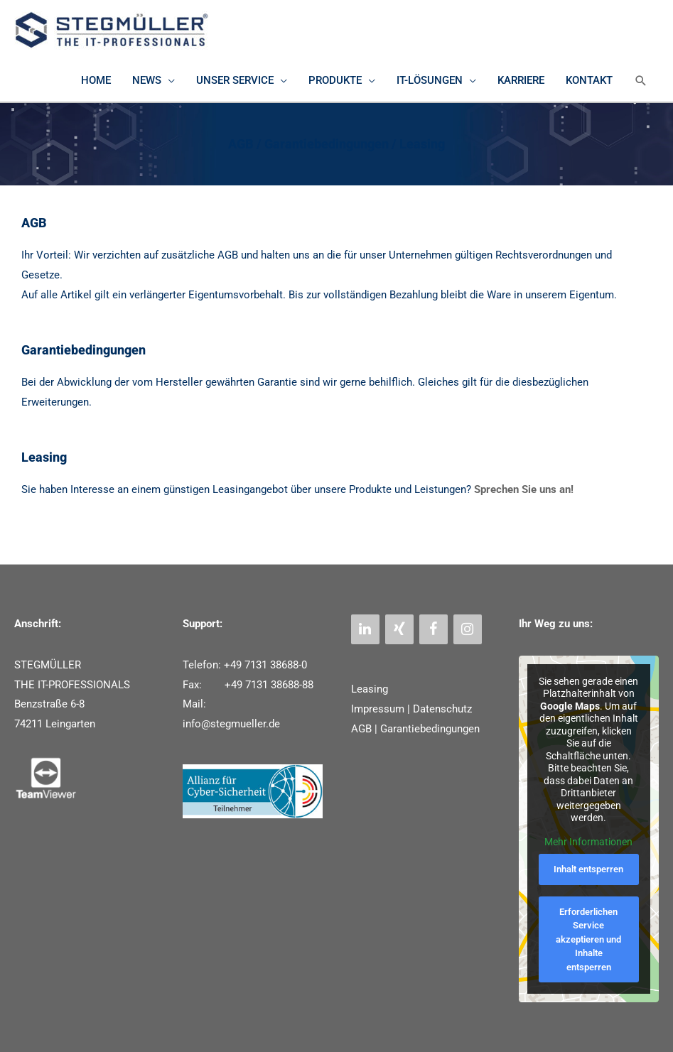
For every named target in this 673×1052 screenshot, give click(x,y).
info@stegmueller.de (231, 723)
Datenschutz (442, 709)
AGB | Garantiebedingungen (415, 728)
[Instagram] (467, 629)
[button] (641, 81)
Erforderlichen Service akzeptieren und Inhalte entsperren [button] (589, 939)
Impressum (377, 709)
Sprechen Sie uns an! (524, 489)
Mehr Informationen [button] (589, 841)
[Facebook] (433, 629)
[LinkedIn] (365, 629)
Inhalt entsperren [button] (589, 869)
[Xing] (399, 629)
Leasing (369, 689)
